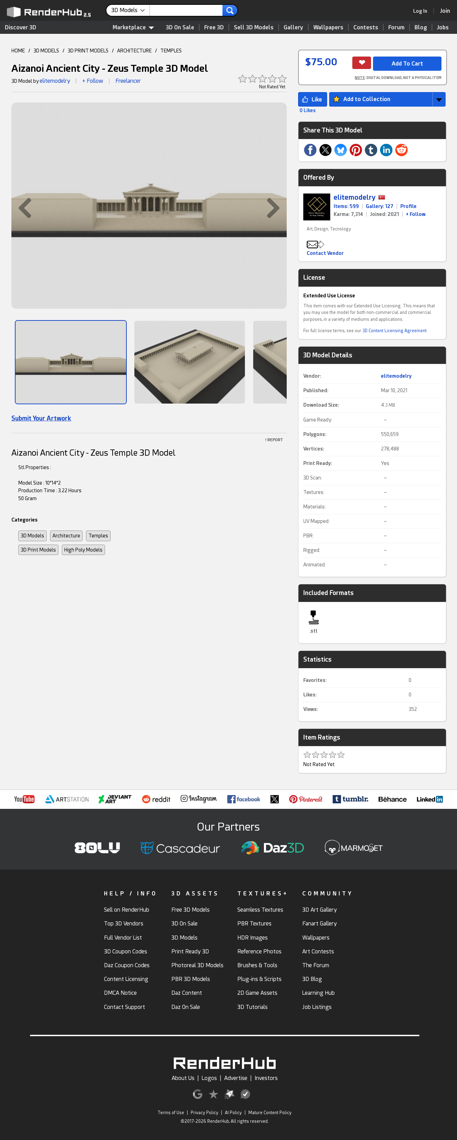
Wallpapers (328, 27)
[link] (422, 11)
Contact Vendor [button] (325, 253)
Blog (421, 27)
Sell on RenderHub (126, 909)
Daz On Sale (185, 1007)
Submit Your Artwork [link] (41, 418)
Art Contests (318, 951)
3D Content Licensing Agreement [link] (394, 330)
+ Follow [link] (416, 214)
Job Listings (317, 1007)
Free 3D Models (190, 909)
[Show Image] (71, 362)
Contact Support (124, 1007)
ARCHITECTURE (134, 50)
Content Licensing (126, 979)
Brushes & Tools (257, 965)
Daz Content (186, 993)
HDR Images (252, 937)
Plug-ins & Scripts (259, 979)
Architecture (66, 535)
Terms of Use (171, 1112)
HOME (18, 50)
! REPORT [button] (274, 440)
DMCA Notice (120, 993)
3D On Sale (180, 27)
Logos (209, 1078)
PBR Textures (254, 923)
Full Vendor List (123, 937)
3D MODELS (46, 50)
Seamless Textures (260, 909)
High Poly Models (83, 550)
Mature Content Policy (270, 1112)
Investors (266, 1078)
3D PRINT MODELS (88, 50)
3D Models (32, 535)
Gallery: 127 (379, 206)
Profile (408, 206)
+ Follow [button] (92, 81)
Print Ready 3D (190, 951)
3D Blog (312, 979)
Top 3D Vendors (123, 923)
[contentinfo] (130, 10)
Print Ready (317, 463)
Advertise (235, 1078)
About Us (183, 1078)
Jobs (443, 27)
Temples (98, 535)
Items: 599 (346, 206)
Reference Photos (259, 951)
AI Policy (233, 1112)
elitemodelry (55, 81)
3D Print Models (38, 550)
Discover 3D (20, 27)
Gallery (293, 27)
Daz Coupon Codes (127, 965)
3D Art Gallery (319, 909)
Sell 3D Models (254, 27)
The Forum (315, 965)
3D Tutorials (252, 1007)
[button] (21, 207)
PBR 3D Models (190, 979)
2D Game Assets (257, 993)
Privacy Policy (204, 1112)
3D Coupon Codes (125, 951)
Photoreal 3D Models (197, 965)
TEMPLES (171, 50)
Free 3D (214, 27)
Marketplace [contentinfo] (133, 27)
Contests (365, 27)
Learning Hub (318, 993)
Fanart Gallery (319, 923)
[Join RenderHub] (445, 11)
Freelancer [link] (128, 81)
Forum (396, 27)
